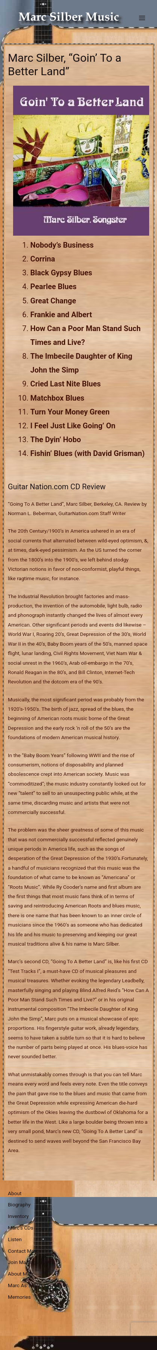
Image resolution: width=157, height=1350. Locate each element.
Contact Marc (23, 1251)
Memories (19, 1297)
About (14, 1193)
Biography (19, 1204)
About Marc (21, 1274)
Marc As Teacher (27, 1285)
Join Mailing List (26, 1262)
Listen (15, 1239)
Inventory (18, 1216)
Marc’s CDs (20, 1228)
